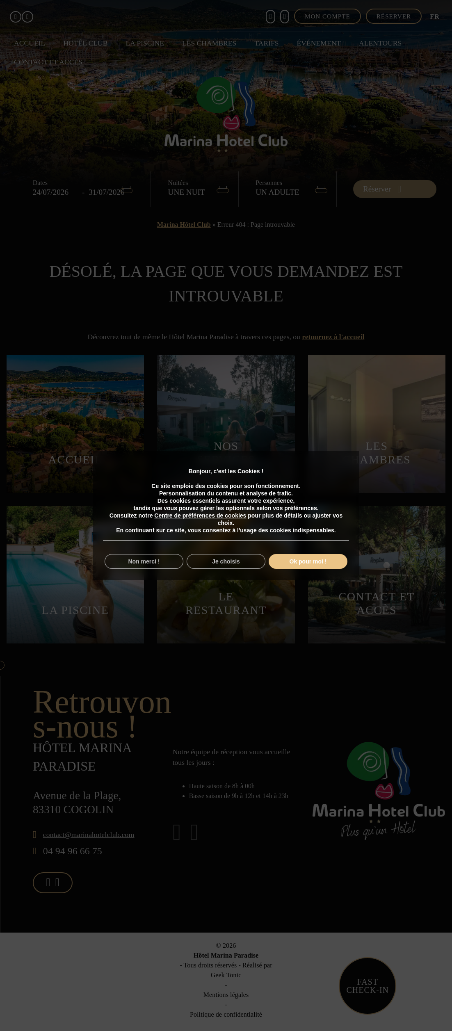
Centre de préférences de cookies (200, 515)
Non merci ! (144, 561)
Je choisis (226, 561)
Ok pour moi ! (308, 561)
